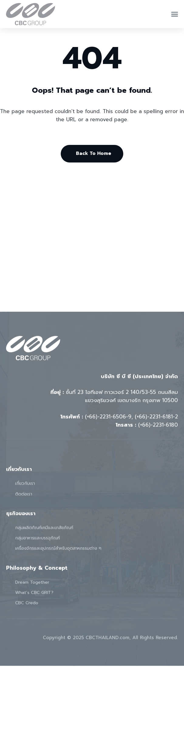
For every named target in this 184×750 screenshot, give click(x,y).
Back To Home (93, 153)
